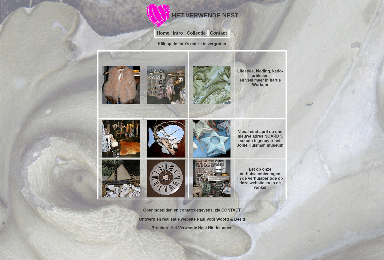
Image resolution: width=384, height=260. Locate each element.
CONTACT (231, 210)
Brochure (160, 228)
